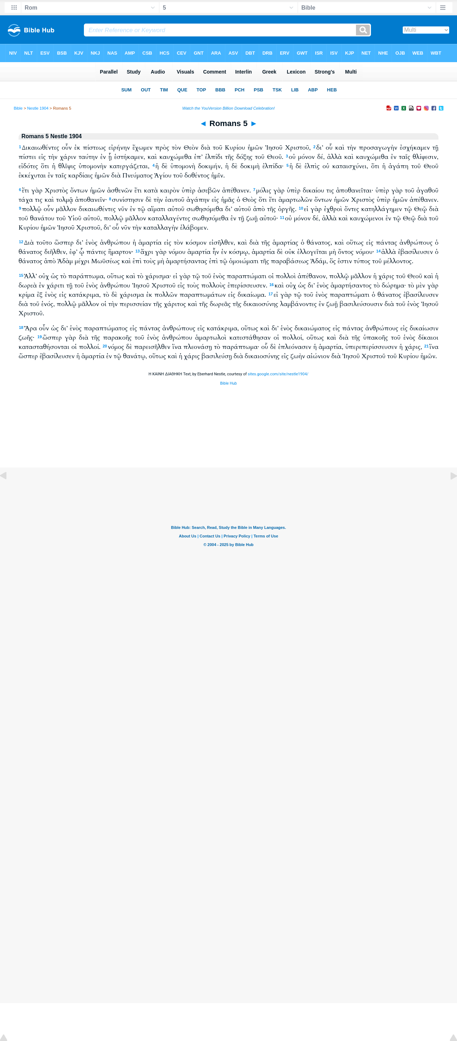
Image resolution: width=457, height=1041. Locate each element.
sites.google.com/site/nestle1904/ (278, 374)
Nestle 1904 (38, 108)
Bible (18, 108)
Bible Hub (228, 383)
